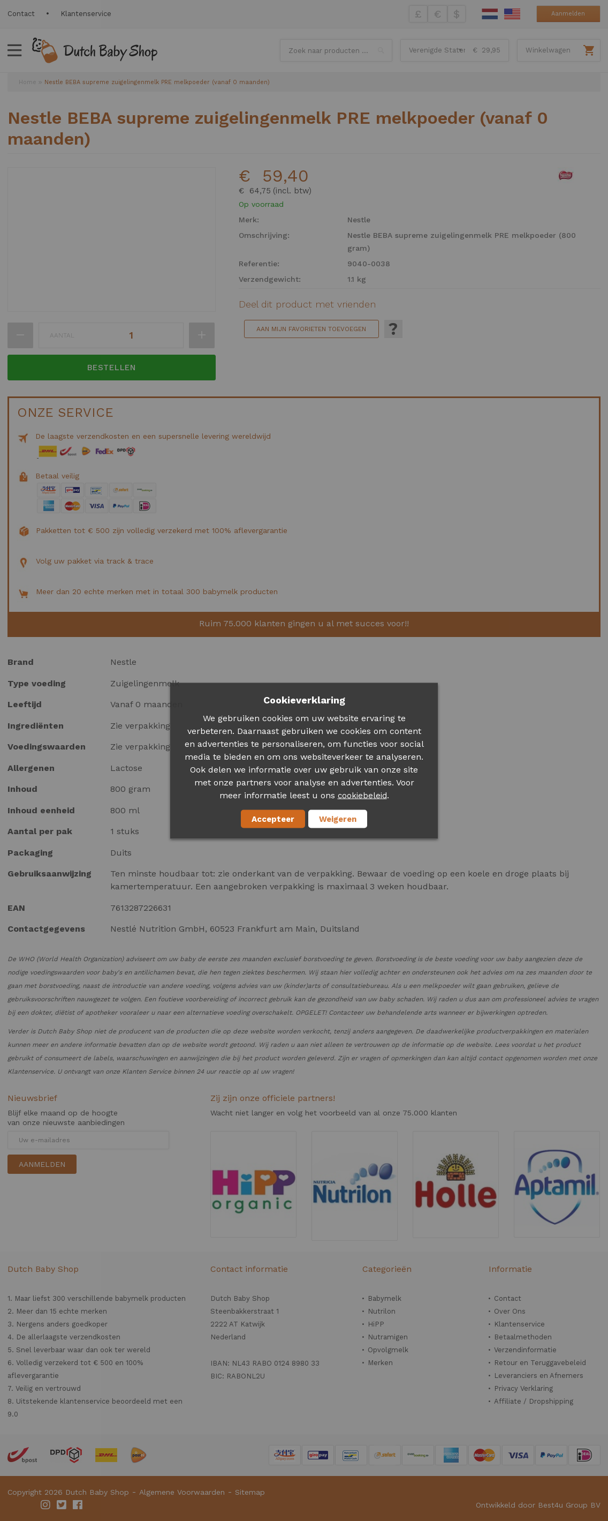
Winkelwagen (548, 50)
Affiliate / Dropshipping (533, 1401)
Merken (380, 1363)
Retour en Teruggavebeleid (540, 1363)
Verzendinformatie (525, 1350)
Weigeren (337, 818)
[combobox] (336, 50)
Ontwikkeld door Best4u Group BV (538, 1505)
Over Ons (510, 1311)
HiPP (376, 1324)
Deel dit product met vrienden (307, 304)
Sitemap (250, 1492)
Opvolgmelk (388, 1350)
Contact (21, 14)
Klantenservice (85, 14)
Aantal (62, 335)
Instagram (46, 1505)
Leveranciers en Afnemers (538, 1376)
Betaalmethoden (523, 1337)
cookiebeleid (362, 795)
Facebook (78, 1505)
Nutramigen (388, 1337)
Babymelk (384, 1298)
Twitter (62, 1505)
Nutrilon (382, 1311)
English (512, 14)
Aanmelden (568, 13)
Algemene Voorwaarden (182, 1492)
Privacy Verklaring (523, 1388)
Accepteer (273, 818)
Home (27, 82)
